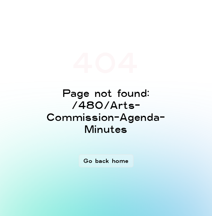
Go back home (106, 161)
